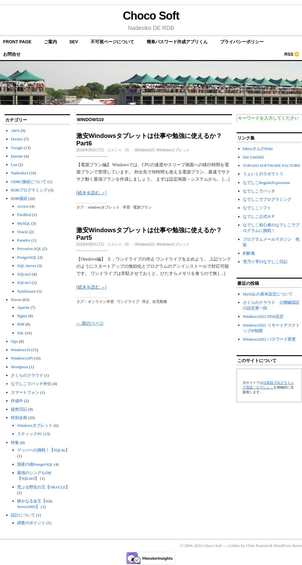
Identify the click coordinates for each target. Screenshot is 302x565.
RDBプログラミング (29, 190)
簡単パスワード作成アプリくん (177, 41)
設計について (23, 515)
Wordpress (19, 367)
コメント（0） (119, 150)
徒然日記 (19, 409)
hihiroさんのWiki (258, 148)
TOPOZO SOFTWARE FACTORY (271, 165)
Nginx (22, 315)
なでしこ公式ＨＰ (259, 216)
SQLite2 (24, 274)
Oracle (22, 231)
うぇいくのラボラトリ (263, 174)
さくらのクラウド (27, 375)
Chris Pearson (257, 545)
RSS (288, 54)
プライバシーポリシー (242, 41)
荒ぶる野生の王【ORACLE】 (43, 487)
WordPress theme (288, 545)
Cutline (234, 545)
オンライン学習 (101, 301)
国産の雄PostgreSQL (35, 464)
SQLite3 (24, 282)
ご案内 (50, 41)
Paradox (24, 240)
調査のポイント (31, 522)
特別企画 (19, 417)
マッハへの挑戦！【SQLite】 (43, 450)
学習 (126, 207)
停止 (145, 301)
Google (17, 147)
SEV (73, 41)
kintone (17, 156)
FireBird (24, 214)
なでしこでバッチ (259, 191)
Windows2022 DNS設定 (263, 316)
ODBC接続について (28, 181)
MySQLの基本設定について (268, 294)
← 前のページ (90, 323)
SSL (20, 333)
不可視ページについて (112, 41)
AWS (15, 130)
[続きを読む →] (91, 193)
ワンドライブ (128, 301)
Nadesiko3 (19, 173)
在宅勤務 (159, 301)
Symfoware (26, 291)
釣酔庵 (249, 253)
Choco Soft (151, 15)
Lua (14, 164)
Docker (17, 139)
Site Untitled (253, 157)
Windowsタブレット (35, 425)
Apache (23, 307)
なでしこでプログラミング (267, 199)
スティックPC (29, 433)
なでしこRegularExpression (266, 182)
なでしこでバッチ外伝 (31, 383)
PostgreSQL (27, 257)
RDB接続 (19, 198)
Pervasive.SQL (29, 248)
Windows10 (20, 349)
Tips (14, 341)
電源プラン (142, 207)
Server (16, 299)
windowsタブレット (104, 207)
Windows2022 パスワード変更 (269, 339)
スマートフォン (25, 392)
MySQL (23, 223)
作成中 (17, 400)
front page (17, 41)
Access (23, 206)
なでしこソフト (257, 207)
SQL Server (26, 265)
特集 (15, 442)
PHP (20, 324)
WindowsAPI (22, 358)
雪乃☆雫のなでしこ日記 (265, 261)
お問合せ (12, 54)
